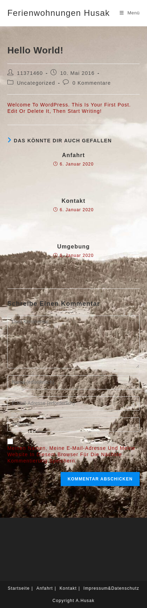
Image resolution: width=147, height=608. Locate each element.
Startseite (19, 588)
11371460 (30, 73)
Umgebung (73, 247)
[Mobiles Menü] (130, 12)
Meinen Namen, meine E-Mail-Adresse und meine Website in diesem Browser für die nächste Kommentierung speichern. (71, 454)
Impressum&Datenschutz (111, 588)
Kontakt (74, 201)
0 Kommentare (92, 83)
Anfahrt (73, 155)
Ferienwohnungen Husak (58, 13)
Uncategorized (36, 83)
